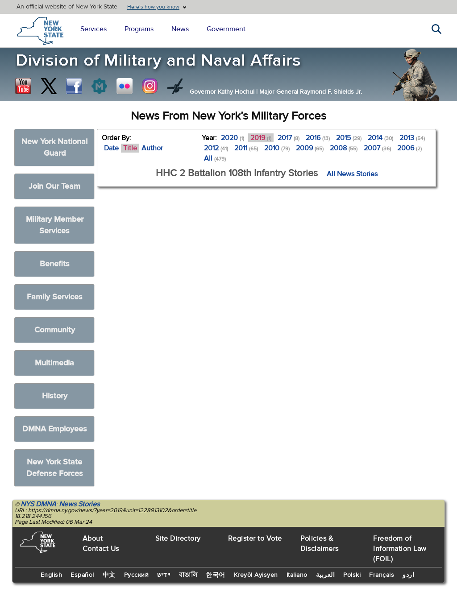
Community (54, 330)
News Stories (79, 504)
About (93, 538)
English (51, 575)
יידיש (163, 575)
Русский (136, 575)
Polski (352, 575)
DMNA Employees (54, 429)
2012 (216, 148)
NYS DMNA (38, 504)
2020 (232, 137)
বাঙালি (188, 575)
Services (93, 29)
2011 (246, 148)
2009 (310, 148)
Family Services (55, 297)
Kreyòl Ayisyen (256, 575)
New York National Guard (54, 147)
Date (111, 148)
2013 (412, 137)
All (215, 158)
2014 (380, 137)
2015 (348, 137)
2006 (409, 148)
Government (226, 29)
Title (130, 148)
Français (381, 575)
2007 (377, 148)
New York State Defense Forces (54, 468)
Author (152, 148)
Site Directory (178, 538)
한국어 (215, 575)
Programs (139, 29)
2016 (318, 137)
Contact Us (101, 548)
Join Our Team (54, 186)
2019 (260, 137)
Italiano (297, 575)
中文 (109, 575)
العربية (325, 575)
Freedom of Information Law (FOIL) (400, 548)
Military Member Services (54, 225)
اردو (408, 575)
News (180, 29)
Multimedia (54, 363)
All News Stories (352, 174)
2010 (277, 148)
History (54, 396)
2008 (343, 148)
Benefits (55, 264)
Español (82, 575)
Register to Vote (255, 538)
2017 (288, 137)
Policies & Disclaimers (319, 543)
